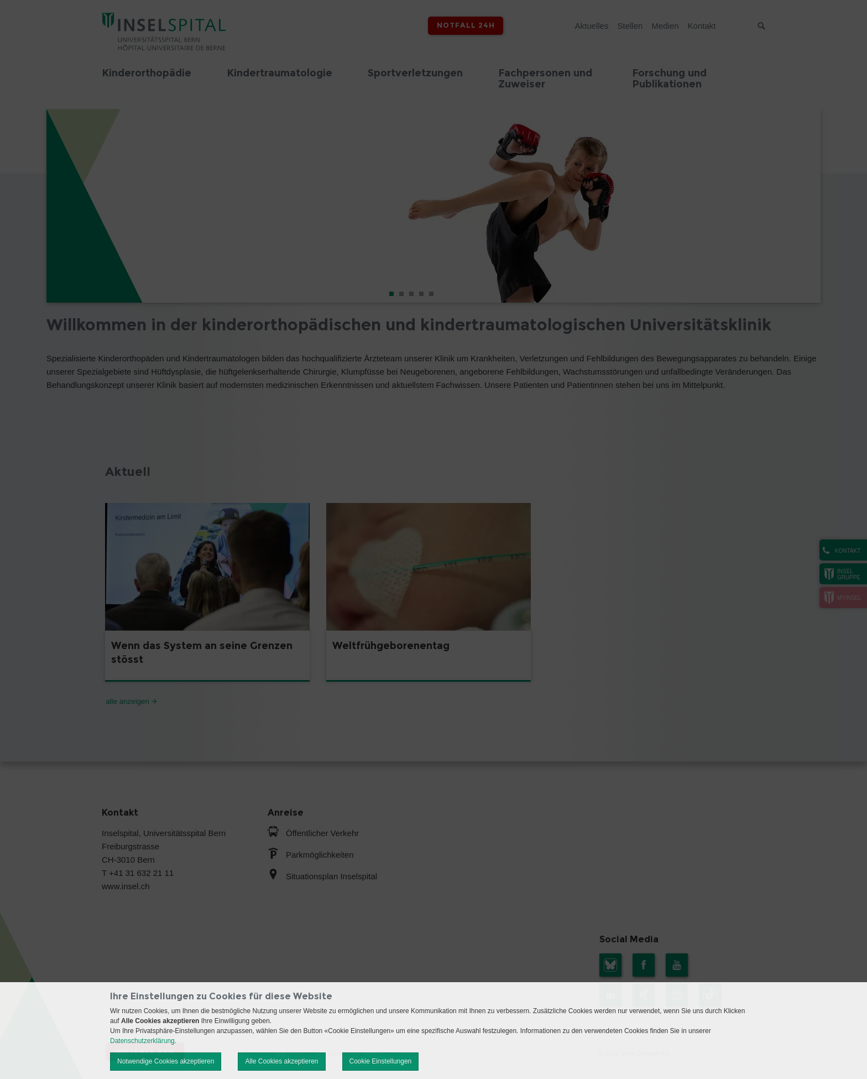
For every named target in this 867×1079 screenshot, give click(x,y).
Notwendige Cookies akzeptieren (165, 1061)
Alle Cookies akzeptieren (281, 1061)
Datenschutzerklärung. (143, 1041)
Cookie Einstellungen (380, 1061)
